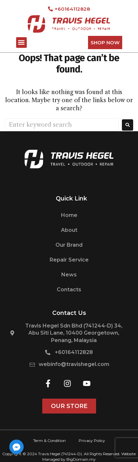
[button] (21, 42)
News (69, 275)
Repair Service (69, 260)
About (69, 230)
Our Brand (69, 245)
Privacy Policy (92, 440)
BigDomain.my (81, 459)
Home (69, 215)
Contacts (69, 289)
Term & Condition (49, 440)
